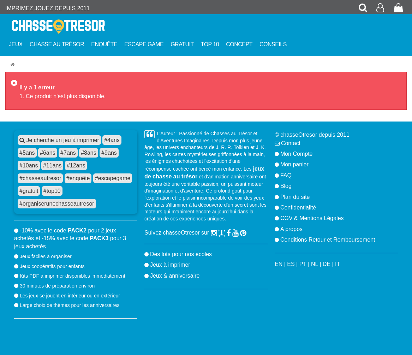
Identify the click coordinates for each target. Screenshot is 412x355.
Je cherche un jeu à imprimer (59, 140)
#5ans (27, 153)
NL (314, 264)
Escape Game (143, 44)
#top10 (52, 191)
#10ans (28, 165)
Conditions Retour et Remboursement (327, 240)
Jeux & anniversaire (175, 276)
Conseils (273, 44)
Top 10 (210, 44)
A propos (291, 229)
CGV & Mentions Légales (312, 218)
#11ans (52, 165)
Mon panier (294, 164)
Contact (290, 143)
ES (290, 264)
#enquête (78, 178)
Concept (239, 44)
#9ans (109, 153)
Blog (286, 186)
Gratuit (182, 44)
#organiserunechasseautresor (56, 204)
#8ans (88, 153)
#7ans (68, 153)
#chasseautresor (40, 178)
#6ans (47, 153)
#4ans (112, 140)
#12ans (76, 165)
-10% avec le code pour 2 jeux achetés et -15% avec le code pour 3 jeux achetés (70, 238)
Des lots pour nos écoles (181, 254)
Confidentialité (298, 208)
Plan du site (295, 197)
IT (337, 264)
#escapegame (113, 178)
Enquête (104, 44)
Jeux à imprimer (170, 265)
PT (302, 264)
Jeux (16, 44)
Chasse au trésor (57, 44)
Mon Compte (296, 154)
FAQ (286, 175)
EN (278, 264)
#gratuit (28, 191)
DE (326, 264)
